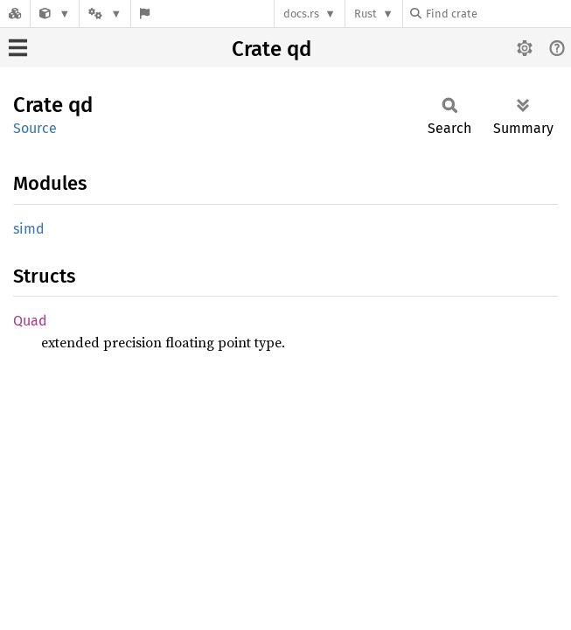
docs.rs (301, 13)
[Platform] (105, 13)
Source (35, 128)
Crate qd (271, 49)
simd (29, 228)
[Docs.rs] (15, 13)
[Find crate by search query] (497, 13)
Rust (365, 13)
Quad (30, 320)
